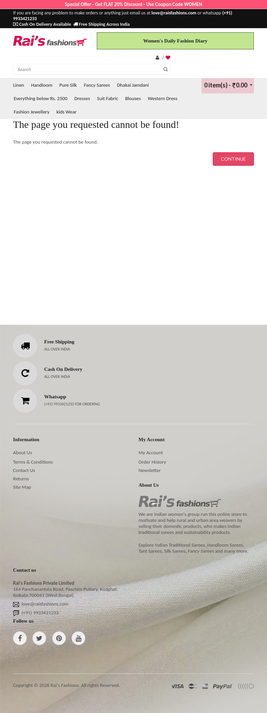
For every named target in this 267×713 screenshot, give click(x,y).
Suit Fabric (107, 98)
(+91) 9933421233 (59, 404)
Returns (21, 479)
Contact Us (24, 470)
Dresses (82, 98)
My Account (151, 453)
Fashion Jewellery (32, 112)
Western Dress (162, 98)
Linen (18, 85)
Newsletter (150, 470)
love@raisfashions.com (44, 604)
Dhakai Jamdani (133, 85)
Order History (152, 462)
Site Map (22, 487)
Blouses (133, 98)
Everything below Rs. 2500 (40, 98)
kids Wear (67, 112)
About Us (22, 453)
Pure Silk (68, 85)
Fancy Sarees (97, 85)
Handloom (42, 85)
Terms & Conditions (33, 462)
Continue (233, 159)
